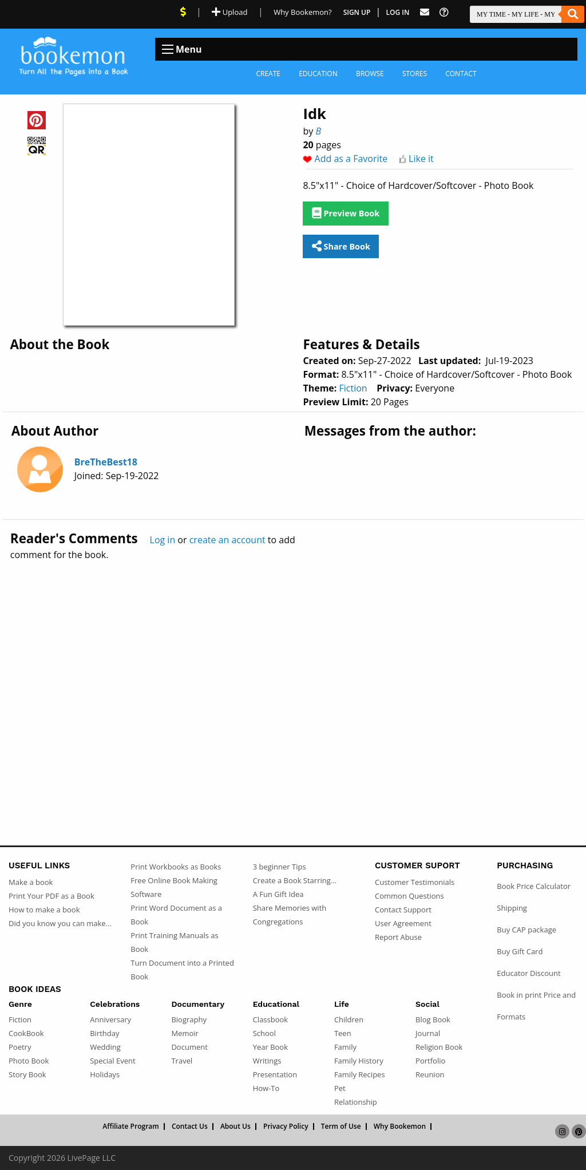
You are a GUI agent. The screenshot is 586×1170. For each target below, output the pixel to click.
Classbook (270, 1019)
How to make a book (44, 909)
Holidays (105, 1074)
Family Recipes (359, 1074)
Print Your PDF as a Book (51, 896)
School (264, 1033)
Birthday (104, 1033)
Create (268, 73)
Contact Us (190, 1126)
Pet (340, 1088)
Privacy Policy (285, 1126)
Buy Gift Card (520, 951)
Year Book (270, 1047)
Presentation (275, 1074)
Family (345, 1047)
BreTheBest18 (105, 462)
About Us (235, 1126)
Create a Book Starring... (294, 880)
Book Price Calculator (534, 886)
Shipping (512, 908)
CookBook (26, 1033)
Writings (267, 1061)
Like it (421, 158)
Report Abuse (398, 937)
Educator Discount (528, 973)
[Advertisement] (293, 678)
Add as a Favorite (351, 158)
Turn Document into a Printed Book (182, 970)
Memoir (184, 1033)
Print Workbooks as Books (175, 866)
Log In (398, 12)
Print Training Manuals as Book (174, 942)
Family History (358, 1061)
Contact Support (403, 909)
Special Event (112, 1061)
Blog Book (432, 1019)
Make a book (31, 882)
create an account (227, 539)
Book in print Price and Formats (536, 1006)
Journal (427, 1033)
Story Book (27, 1074)
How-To (266, 1088)
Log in (163, 539)
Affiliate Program (130, 1126)
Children (348, 1019)
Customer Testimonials (414, 882)
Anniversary (110, 1019)
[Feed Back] (424, 12)
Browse (370, 73)
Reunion (429, 1074)
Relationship (355, 1102)
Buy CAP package (526, 929)
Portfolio (430, 1061)
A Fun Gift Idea (278, 894)
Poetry (20, 1047)
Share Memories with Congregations (290, 915)
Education (318, 73)
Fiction (353, 388)
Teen (342, 1033)
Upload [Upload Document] (229, 12)
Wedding (105, 1047)
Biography (189, 1019)
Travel (181, 1061)
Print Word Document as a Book (176, 915)
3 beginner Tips (279, 866)
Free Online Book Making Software (173, 887)
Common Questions (409, 896)
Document (189, 1047)
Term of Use (341, 1126)
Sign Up (357, 12)
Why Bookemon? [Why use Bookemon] (302, 12)
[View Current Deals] (183, 12)
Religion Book (438, 1047)
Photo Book (29, 1061)
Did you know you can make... (60, 923)
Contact (460, 73)
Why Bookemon (400, 1126)
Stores (414, 73)
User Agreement (403, 923)
